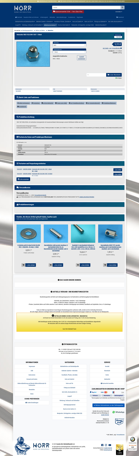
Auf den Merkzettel (47, 107)
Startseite (18, 17)
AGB (32, 375)
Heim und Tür (88, 21)
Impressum (32, 371)
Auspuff (18, 25)
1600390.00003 (27, 178)
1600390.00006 (27, 173)
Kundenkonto (71, 17)
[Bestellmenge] (96, 79)
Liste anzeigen (23, 184)
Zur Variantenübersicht (93, 107)
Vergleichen (36, 107)
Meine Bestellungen (61, 17)
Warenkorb (120, 17)
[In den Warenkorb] (23, 269)
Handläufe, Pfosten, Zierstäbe (62, 21)
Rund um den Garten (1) (69, 413)
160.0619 (19, 173)
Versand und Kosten (31, 383)
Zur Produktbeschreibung (76, 107)
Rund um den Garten (64, 25)
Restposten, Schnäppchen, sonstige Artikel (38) (69, 418)
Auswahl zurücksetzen (81, 57)
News (31, 398)
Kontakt (107, 371)
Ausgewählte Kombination (60, 56)
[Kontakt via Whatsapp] (118, 416)
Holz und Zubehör (77, 21)
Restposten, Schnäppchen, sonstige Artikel (83, 25)
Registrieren (80, 17)
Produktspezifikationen (109, 107)
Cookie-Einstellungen (31, 407)
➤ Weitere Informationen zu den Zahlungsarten (108, 410)
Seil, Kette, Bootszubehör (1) (69, 396)
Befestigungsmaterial (50, 25)
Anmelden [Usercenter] (118, 11)
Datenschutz (32, 379)
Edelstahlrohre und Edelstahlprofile (25, 21)
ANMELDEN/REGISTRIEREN (86, 201)
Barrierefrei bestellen (107, 388)
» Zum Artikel (31, 269)
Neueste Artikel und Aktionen (31, 17)
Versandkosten (121, 439)
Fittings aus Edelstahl (100, 21)
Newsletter (32, 394)
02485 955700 (105, 419)
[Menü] (136, 437)
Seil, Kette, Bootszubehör (115, 21)
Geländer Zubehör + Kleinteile (44, 21)
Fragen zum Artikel (61, 107)
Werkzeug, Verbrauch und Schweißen (32, 25)
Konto (107, 379)
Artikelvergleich (44, 17)
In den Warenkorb (113, 79)
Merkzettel (52, 17)
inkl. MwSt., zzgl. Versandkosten (112, 48)
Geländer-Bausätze (100, 25)
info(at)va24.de (108, 454)
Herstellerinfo (21, 111)
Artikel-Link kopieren (23, 107)
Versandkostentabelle (40, 199)
